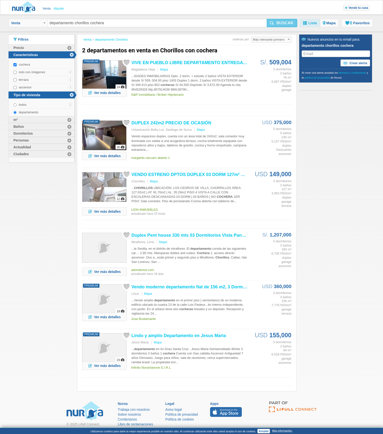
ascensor (25, 87)
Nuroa (25, 7)
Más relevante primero (271, 39)
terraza (24, 80)
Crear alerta (355, 63)
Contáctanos (127, 419)
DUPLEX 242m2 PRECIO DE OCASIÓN (171, 122)
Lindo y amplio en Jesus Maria (178, 335)
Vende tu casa (356, 8)
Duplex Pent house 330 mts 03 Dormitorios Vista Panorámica (195, 235)
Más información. (282, 430)
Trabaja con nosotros (134, 409)
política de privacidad (317, 77)
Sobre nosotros (129, 414)
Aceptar (264, 431)
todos (23, 104)
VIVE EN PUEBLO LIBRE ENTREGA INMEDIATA (199, 62)
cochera (24, 64)
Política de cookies (179, 419)
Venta (28, 23)
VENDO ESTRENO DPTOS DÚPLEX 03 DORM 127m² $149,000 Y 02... (202, 174)
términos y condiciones (352, 72)
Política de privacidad (181, 414)
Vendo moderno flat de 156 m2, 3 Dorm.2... (190, 286)
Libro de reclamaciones (135, 424)
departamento (28, 112)
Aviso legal (173, 409)
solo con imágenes (32, 72)
